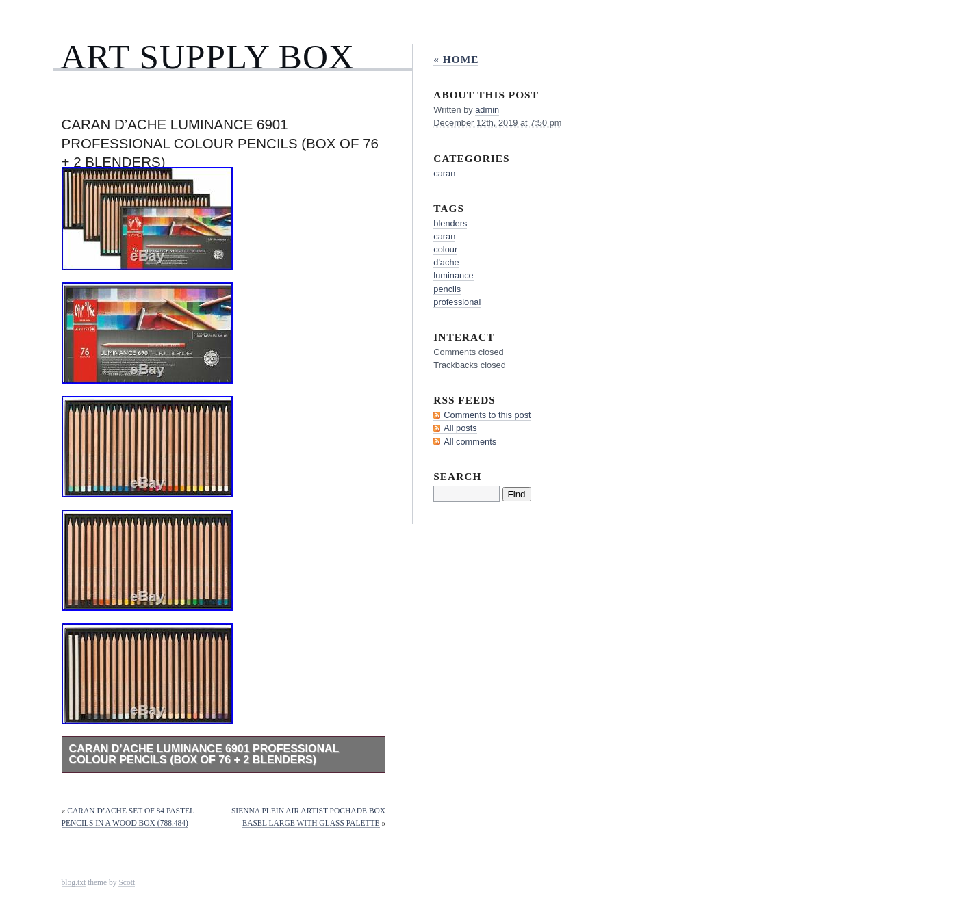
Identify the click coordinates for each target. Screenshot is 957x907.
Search (457, 476)
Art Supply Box (207, 56)
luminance (453, 275)
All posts (460, 428)
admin (487, 110)
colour (445, 249)
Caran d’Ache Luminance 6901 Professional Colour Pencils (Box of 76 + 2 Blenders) (204, 754)
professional (457, 302)
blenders (450, 223)
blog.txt (74, 882)
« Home (455, 59)
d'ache (446, 262)
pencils (447, 289)
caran (444, 173)
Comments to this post (487, 415)
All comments (470, 441)
